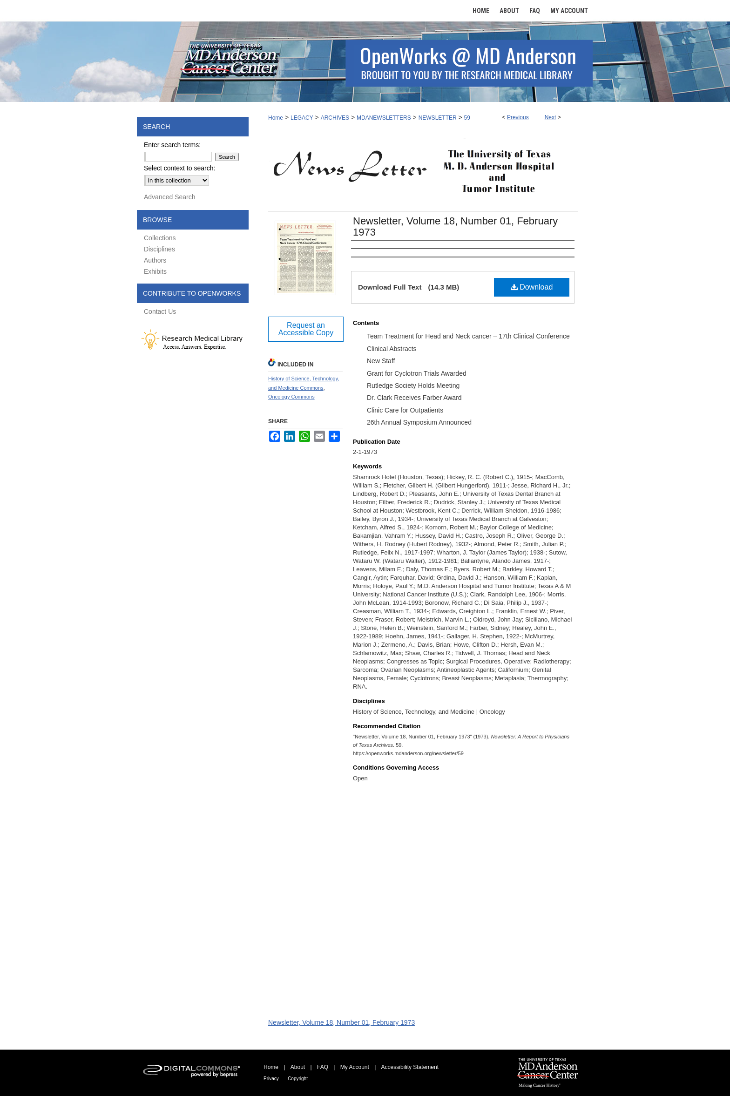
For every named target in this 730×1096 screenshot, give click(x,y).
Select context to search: (179, 168)
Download (532, 287)
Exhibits (155, 271)
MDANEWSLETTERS (384, 118)
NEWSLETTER (438, 118)
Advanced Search (170, 197)
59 (467, 118)
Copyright (298, 1078)
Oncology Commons (291, 396)
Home (275, 118)
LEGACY (302, 118)
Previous (518, 117)
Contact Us (160, 311)
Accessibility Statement (410, 1067)
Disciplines (159, 249)
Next (550, 117)
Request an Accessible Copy (305, 329)
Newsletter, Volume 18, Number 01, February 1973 (455, 226)
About (298, 1067)
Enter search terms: (172, 145)
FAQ (322, 1067)
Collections (160, 238)
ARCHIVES (335, 118)
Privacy (271, 1078)
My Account (354, 1067)
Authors (155, 260)
